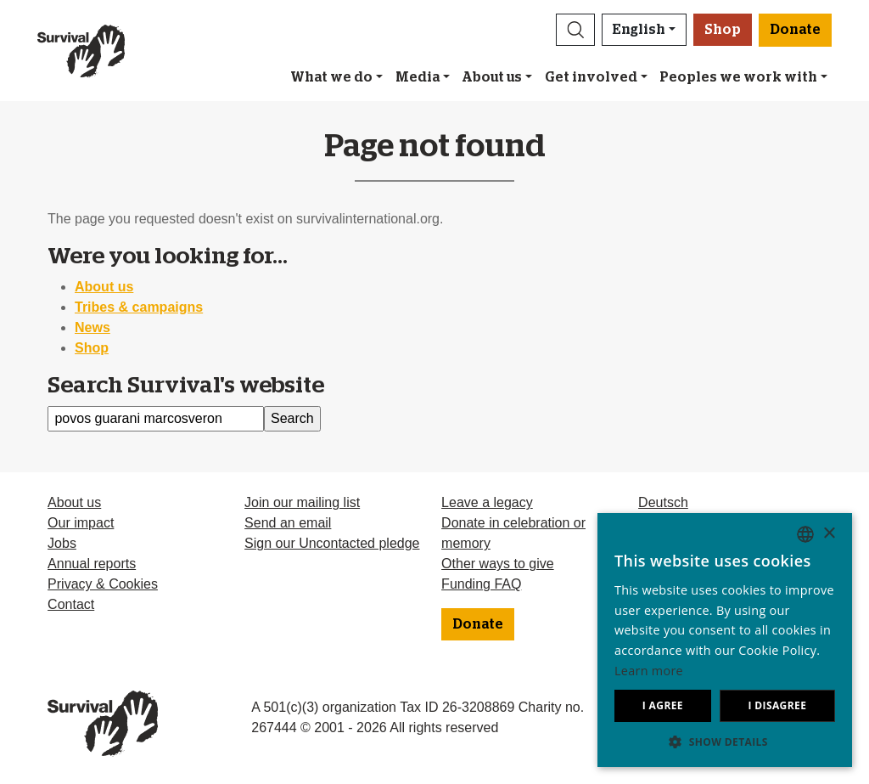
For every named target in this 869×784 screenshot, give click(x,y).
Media (417, 77)
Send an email (287, 523)
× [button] (828, 533)
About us (492, 77)
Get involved (591, 77)
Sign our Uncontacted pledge (331, 543)
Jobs (62, 543)
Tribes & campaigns (139, 307)
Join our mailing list (302, 502)
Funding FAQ (481, 584)
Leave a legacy (487, 502)
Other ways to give (497, 563)
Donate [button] (795, 30)
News (92, 327)
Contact (71, 604)
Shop (722, 30)
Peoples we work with (738, 77)
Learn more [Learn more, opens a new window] (648, 671)
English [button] (639, 30)
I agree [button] (662, 705)
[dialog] (724, 640)
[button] (575, 30)
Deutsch (663, 502)
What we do (331, 77)
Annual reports (92, 563)
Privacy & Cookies (103, 584)
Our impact (81, 523)
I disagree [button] (777, 705)
